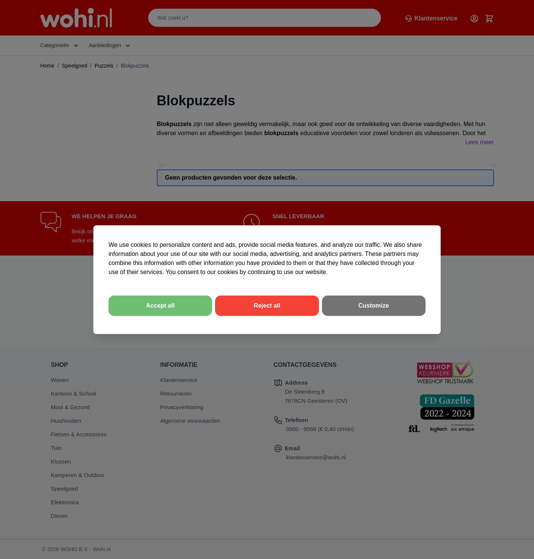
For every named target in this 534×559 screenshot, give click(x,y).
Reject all (267, 305)
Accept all (160, 305)
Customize (373, 305)
